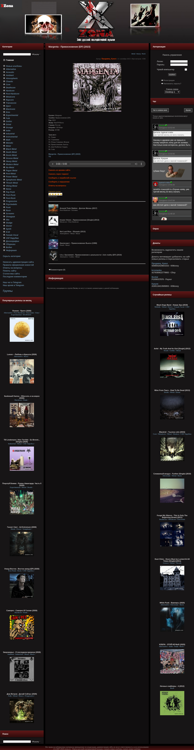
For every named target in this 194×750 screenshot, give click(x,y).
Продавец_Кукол (109, 59)
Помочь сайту (9, 271)
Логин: (160, 61)
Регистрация (169, 80)
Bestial (155, 277)
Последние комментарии (15, 276)
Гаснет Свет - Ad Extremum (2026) (21, 527)
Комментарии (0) (56, 270)
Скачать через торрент (58, 174)
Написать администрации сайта (18, 262)
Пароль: (161, 65)
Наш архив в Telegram (13, 285)
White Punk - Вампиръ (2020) (172, 603)
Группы (8, 291)
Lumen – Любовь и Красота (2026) (22, 354)
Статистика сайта (11, 274)
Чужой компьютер (165, 69)
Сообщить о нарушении (59, 182)
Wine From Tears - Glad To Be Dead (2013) (172, 390)
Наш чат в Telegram (12, 282)
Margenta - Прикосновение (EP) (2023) (64, 154)
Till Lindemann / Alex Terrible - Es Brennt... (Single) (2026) (22, 441)
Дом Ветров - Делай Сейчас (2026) (22, 694)
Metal (133, 54)
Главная (10, 60)
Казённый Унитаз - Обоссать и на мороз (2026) (22, 397)
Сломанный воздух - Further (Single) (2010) (172, 474)
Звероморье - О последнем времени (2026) (22, 652)
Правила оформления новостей (18, 265)
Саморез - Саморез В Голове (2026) (21, 610)
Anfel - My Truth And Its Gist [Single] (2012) (172, 349)
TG (49, 156)
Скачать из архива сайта (59, 170)
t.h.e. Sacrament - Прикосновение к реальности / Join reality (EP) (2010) (91, 255)
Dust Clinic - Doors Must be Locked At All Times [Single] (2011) (172, 560)
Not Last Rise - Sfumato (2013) (73, 231)
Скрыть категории (11, 256)
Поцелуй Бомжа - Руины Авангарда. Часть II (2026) (21, 484)
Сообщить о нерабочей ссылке (62, 178)
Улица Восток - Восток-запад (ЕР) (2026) (21, 569)
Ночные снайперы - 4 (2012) (172, 686)
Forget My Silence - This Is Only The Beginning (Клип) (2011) (172, 516)
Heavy (138, 54)
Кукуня (155, 284)
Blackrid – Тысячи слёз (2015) (172, 432)
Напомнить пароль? (172, 84)
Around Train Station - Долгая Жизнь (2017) (78, 208)
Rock (144, 54)
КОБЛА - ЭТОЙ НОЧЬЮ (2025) (172, 644)
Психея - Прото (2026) (21, 311)
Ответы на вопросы (12, 268)
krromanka (157, 270)
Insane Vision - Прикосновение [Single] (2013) (79, 220)
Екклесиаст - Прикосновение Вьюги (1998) (78, 243)
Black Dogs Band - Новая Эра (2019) (172, 305)
